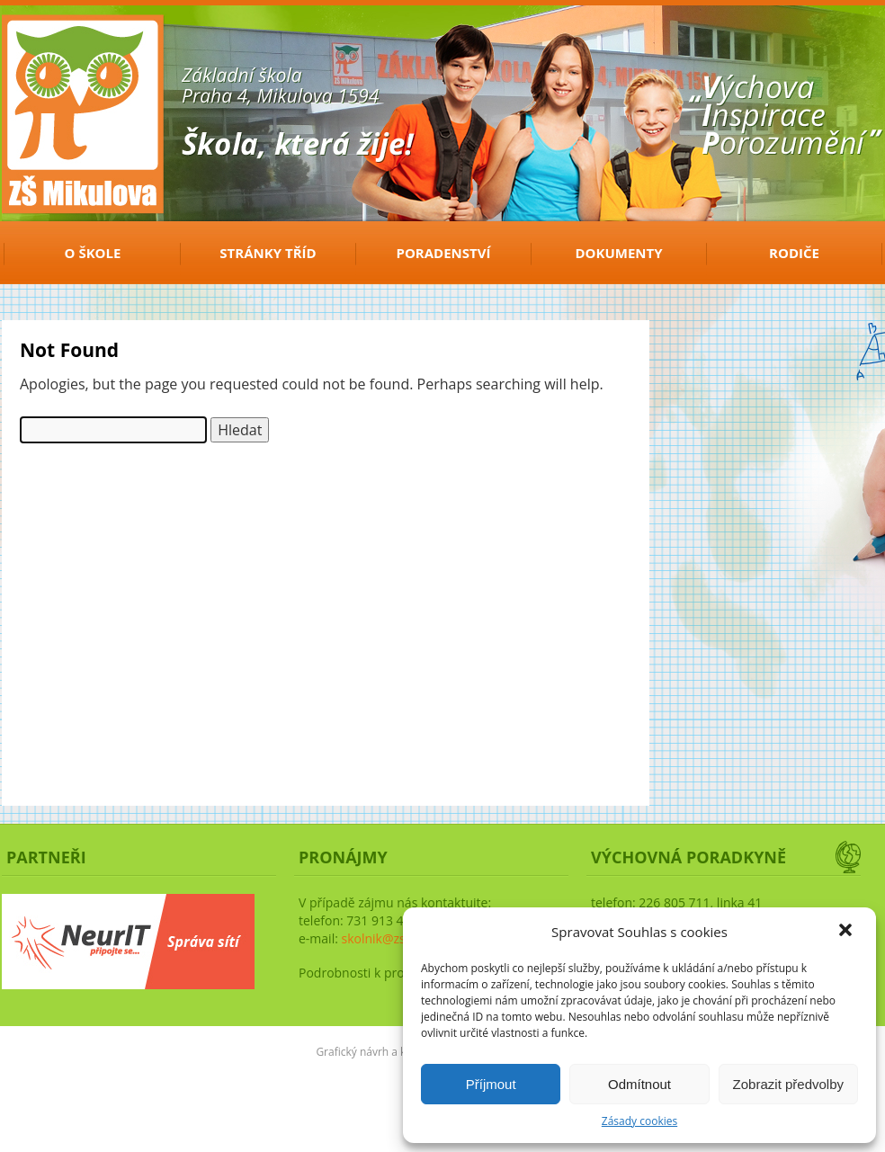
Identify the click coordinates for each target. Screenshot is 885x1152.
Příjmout (491, 1084)
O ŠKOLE (93, 253)
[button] (847, 931)
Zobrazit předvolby (788, 1084)
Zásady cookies (639, 1121)
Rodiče (794, 253)
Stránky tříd (267, 253)
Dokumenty (618, 253)
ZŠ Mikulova (64, 47)
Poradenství (444, 253)
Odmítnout (639, 1084)
